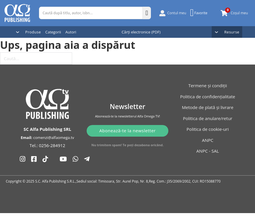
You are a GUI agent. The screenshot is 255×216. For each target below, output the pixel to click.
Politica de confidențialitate (207, 96)
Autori (70, 32)
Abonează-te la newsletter (127, 125)
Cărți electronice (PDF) (141, 32)
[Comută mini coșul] (224, 13)
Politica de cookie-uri (208, 129)
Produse (33, 32)
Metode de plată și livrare (207, 107)
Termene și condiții (207, 85)
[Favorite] (199, 13)
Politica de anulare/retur (207, 118)
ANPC (207, 140)
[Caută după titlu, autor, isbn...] (91, 13)
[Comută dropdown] (17, 32)
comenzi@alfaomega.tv (53, 124)
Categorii (53, 32)
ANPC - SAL (207, 151)
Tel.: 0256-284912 (47, 132)
